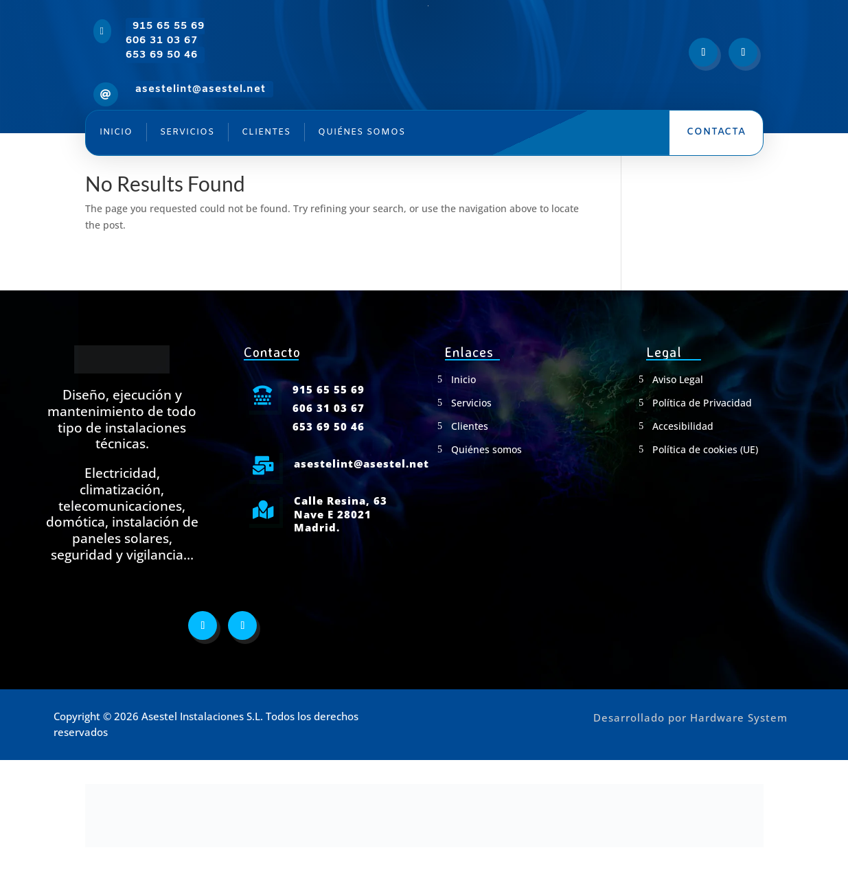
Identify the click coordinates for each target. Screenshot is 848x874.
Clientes (266, 132)
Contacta (716, 132)
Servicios (187, 132)
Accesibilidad (682, 426)
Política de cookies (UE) (705, 450)
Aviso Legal (677, 379)
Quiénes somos (361, 132)
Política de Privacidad (702, 403)
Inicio (116, 132)
